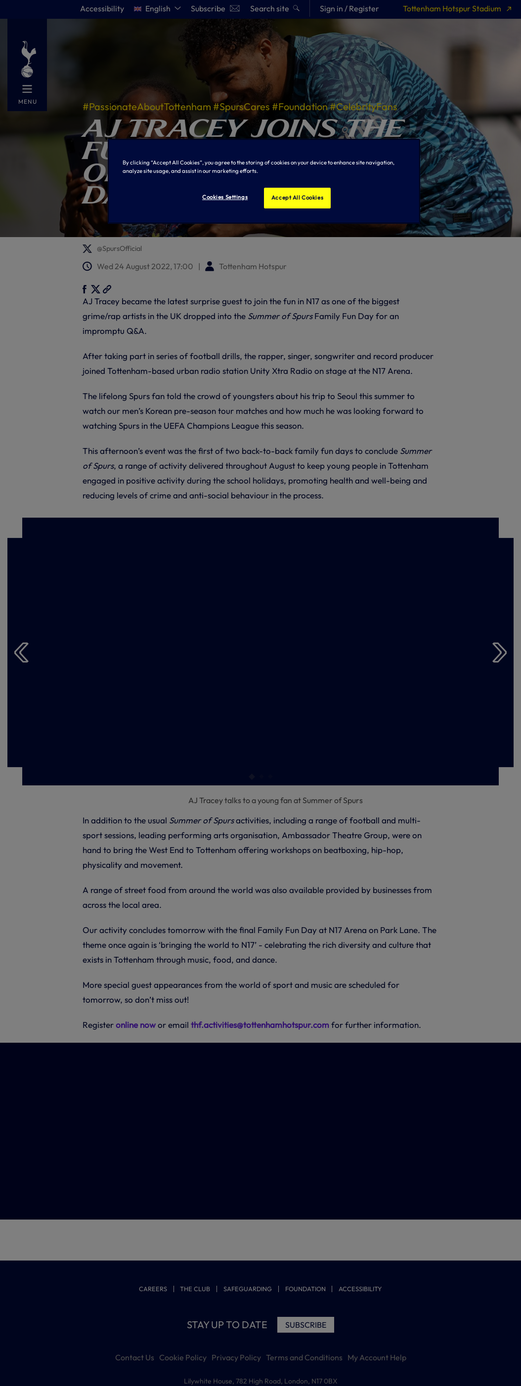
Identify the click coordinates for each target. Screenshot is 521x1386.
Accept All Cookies (297, 197)
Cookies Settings (225, 197)
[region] (264, 181)
